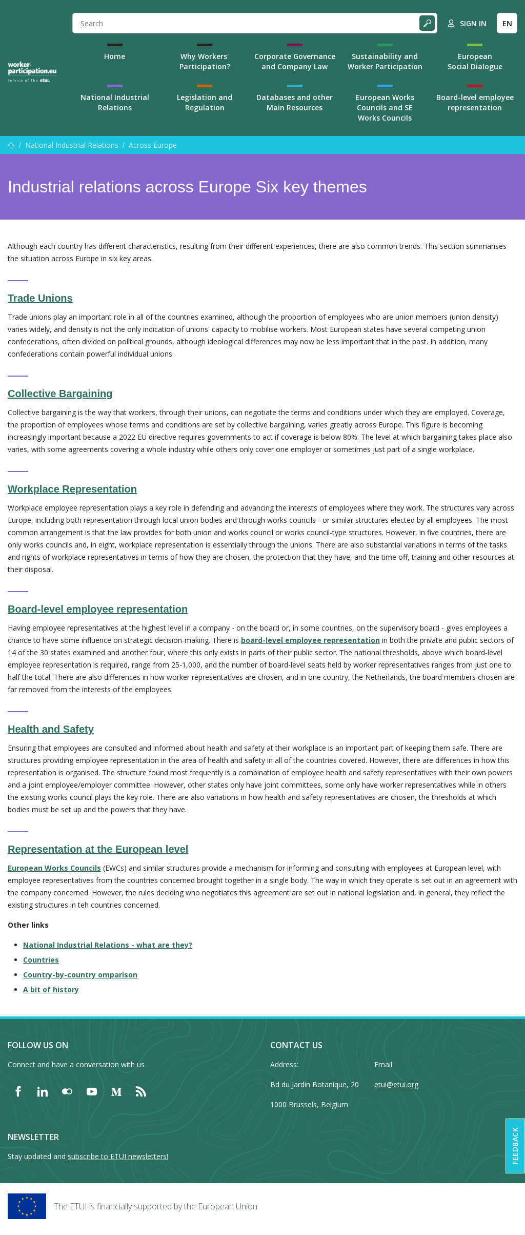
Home (114, 56)
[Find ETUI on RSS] (141, 1091)
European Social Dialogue (475, 61)
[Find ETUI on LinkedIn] (42, 1091)
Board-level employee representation (475, 102)
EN (507, 23)
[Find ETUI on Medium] (116, 1091)
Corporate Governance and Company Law (294, 61)
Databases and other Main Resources (294, 102)
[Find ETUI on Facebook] (18, 1091)
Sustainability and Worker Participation (385, 61)
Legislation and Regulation (204, 102)
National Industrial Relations (114, 102)
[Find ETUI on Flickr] (67, 1091)
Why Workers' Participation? (204, 61)
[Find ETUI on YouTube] (92, 1091)
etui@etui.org (396, 1084)
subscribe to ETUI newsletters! (118, 1156)
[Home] (32, 72)
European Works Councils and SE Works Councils (385, 107)
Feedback (515, 1146)
